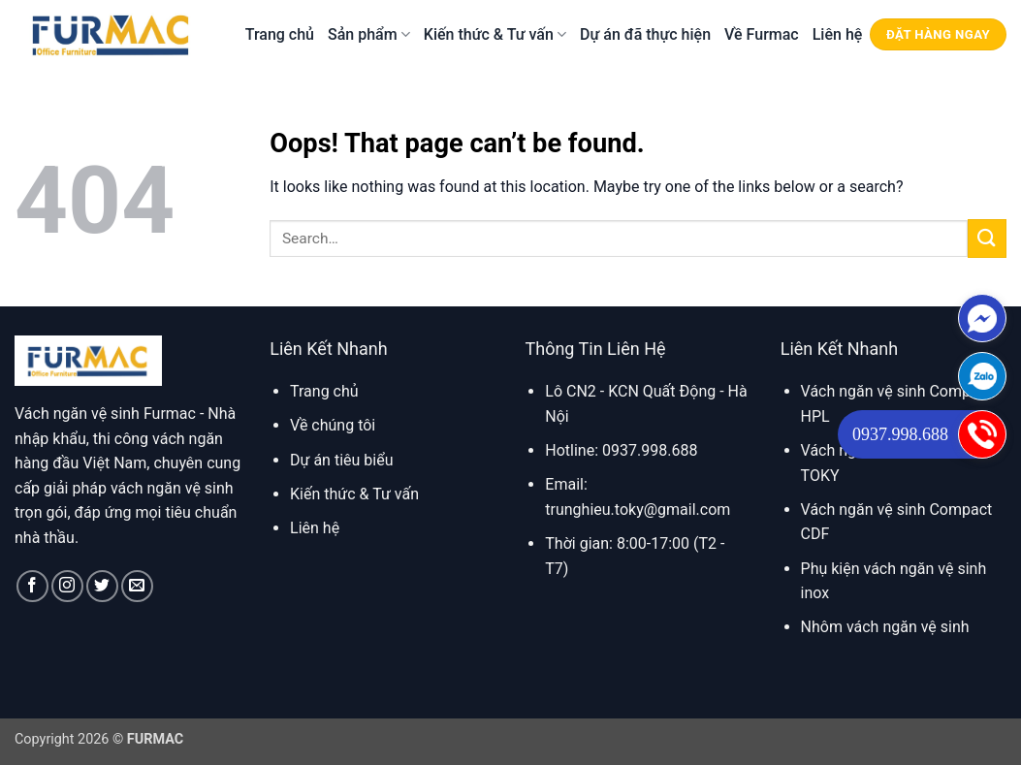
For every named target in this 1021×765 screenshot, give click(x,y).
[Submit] (987, 238)
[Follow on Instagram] (67, 586)
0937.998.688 (900, 434)
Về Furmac (761, 34)
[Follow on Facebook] (32, 586)
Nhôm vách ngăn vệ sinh (885, 627)
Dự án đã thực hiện (645, 34)
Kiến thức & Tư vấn (495, 34)
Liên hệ (838, 34)
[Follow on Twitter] (102, 586)
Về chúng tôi (332, 425)
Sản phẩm (369, 34)
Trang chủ (279, 34)
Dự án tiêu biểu (341, 460)
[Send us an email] (137, 586)
